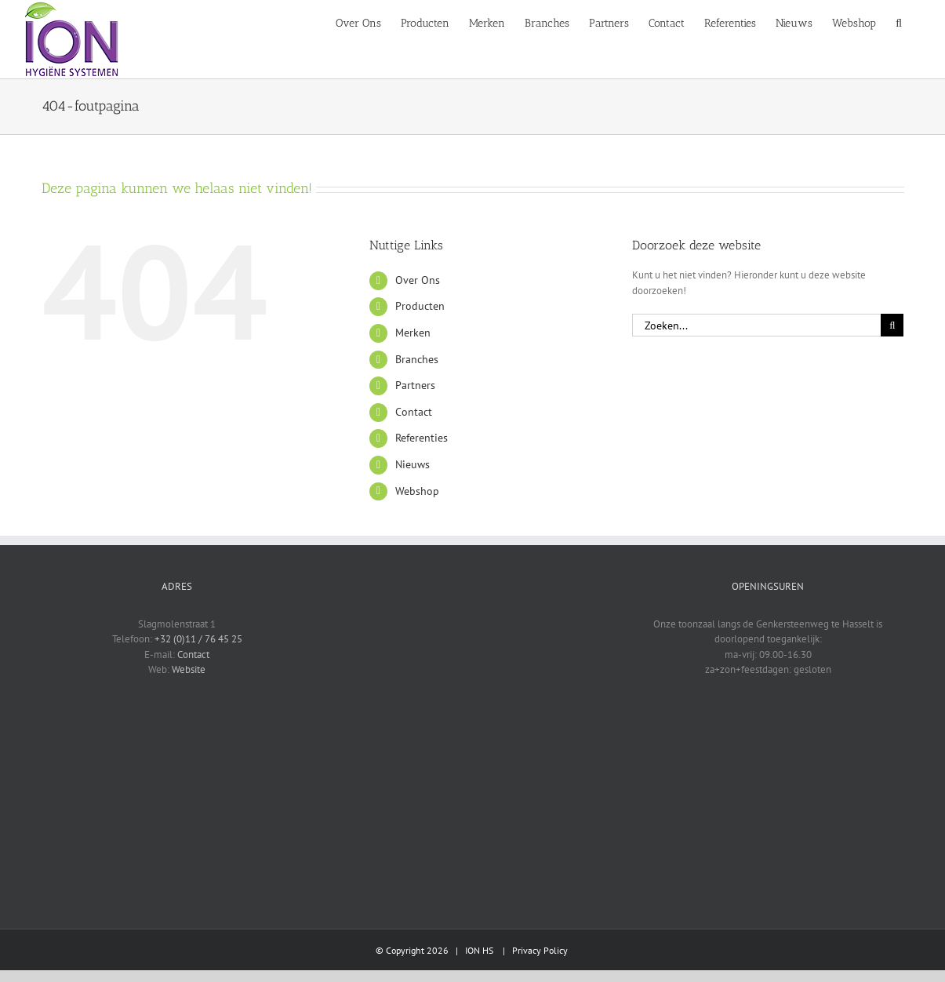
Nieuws (412, 464)
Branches (416, 359)
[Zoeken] (892, 325)
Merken (413, 333)
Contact (413, 412)
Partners (415, 385)
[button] (899, 22)
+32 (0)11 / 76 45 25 (198, 639)
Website (188, 669)
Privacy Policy (540, 950)
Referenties (421, 438)
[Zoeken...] (756, 325)
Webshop (417, 491)
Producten (420, 306)
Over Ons (417, 280)
